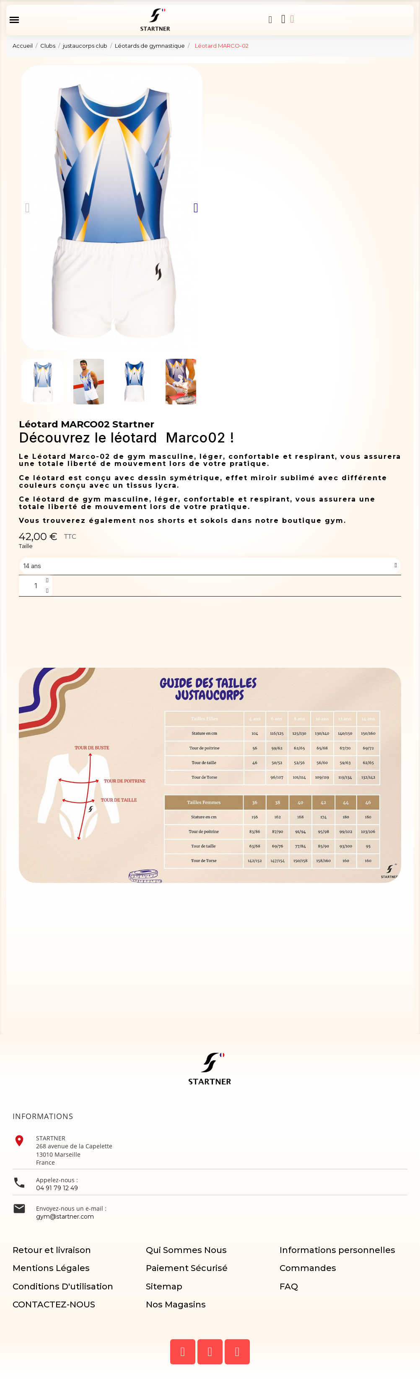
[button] (270, 20)
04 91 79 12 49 (57, 1188)
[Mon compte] (292, 19)
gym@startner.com (65, 1216)
